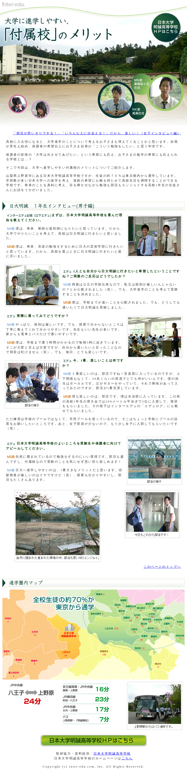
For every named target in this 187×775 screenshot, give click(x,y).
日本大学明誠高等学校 (112, 753)
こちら (127, 758)
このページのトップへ (162, 566)
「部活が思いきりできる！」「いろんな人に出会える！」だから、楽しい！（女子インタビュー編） (97, 133)
